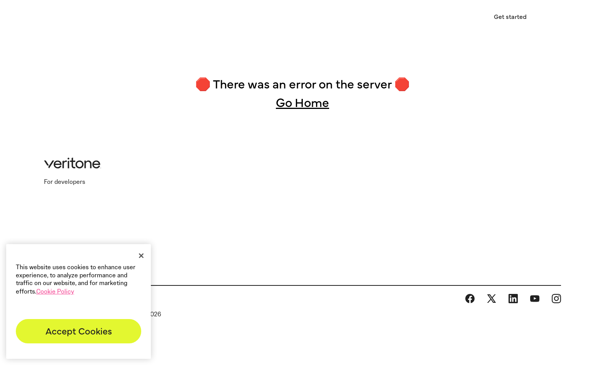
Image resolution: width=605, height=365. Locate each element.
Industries (183, 17)
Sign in (460, 16)
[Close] (141, 255)
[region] (78, 301)
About (380, 17)
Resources (320, 17)
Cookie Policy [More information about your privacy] (55, 291)
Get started (510, 16)
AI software (252, 17)
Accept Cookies (79, 330)
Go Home (302, 101)
